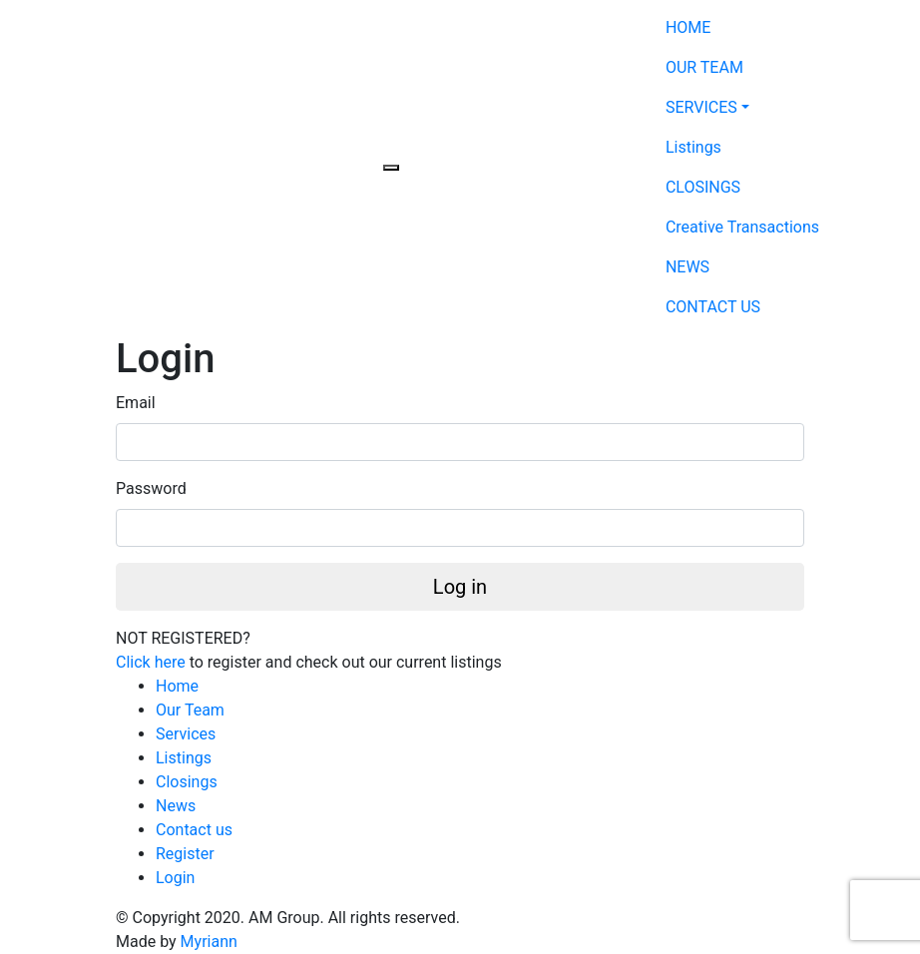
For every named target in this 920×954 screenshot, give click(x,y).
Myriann (209, 941)
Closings (187, 781)
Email (136, 402)
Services (186, 733)
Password (151, 488)
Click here (151, 662)
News (176, 805)
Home (177, 686)
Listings (184, 757)
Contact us (194, 829)
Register (185, 853)
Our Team (190, 710)
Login (175, 877)
